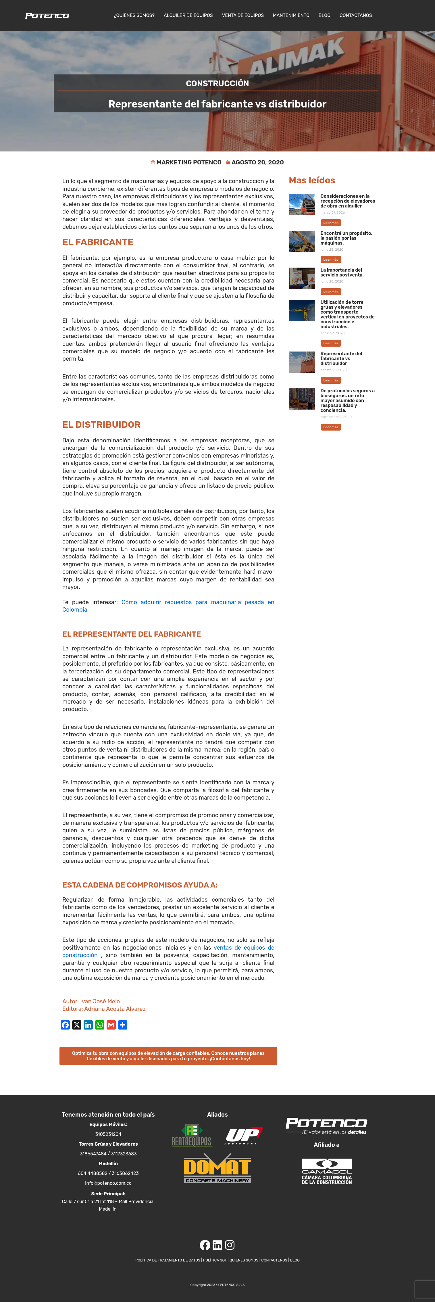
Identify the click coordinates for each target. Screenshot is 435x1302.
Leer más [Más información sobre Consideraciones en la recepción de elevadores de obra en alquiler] (331, 223)
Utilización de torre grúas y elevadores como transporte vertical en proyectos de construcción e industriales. (348, 315)
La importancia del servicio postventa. (342, 273)
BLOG (301, 1260)
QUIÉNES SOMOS (246, 1260)
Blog (324, 15)
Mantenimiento (291, 15)
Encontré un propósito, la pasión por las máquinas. (346, 238)
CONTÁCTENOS (279, 1260)
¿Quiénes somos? (134, 15)
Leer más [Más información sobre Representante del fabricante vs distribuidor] (331, 381)
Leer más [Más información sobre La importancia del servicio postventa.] (331, 292)
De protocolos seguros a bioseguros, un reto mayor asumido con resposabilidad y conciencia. (348, 401)
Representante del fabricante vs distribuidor (341, 359)
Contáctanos (356, 15)
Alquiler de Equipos (188, 15)
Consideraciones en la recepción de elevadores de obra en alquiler (348, 201)
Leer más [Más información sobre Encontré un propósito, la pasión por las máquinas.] (331, 260)
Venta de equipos (243, 15)
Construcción (217, 83)
